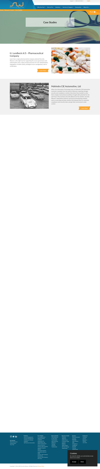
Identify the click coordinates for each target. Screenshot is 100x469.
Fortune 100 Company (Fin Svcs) (43, 458)
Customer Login (65, 441)
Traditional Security (74, 446)
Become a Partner (85, 440)
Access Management (28, 437)
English (88, 1)
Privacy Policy (41, 466)
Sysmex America (41, 445)
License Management (28, 438)
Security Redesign (74, 439)
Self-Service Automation (29, 442)
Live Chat (85, 442)
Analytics (26, 441)
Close (82, 461)
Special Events (54, 441)
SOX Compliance (75, 443)
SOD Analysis (75, 441)
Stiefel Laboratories (42, 443)
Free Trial (12, 444)
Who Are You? (41, 7)
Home (1, 10)
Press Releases (54, 437)
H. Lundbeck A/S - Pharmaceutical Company (42, 438)
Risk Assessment (14, 441)
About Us (85, 7)
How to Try (50, 7)
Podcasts (64, 437)
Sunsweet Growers (42, 450)
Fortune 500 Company (43, 446)
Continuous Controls (28, 440)
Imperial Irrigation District (42, 448)
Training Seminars (53, 445)
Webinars (53, 442)
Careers (84, 438)
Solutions (57, 7)
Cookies (73, 453)
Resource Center (9, 10)
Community (78, 7)
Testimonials (54, 446)
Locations (85, 437)
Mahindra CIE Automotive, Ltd (41, 441)
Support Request (64, 443)
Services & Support (68, 7)
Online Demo (65, 440)
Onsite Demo (13, 443)
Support (72, 1)
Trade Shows (54, 440)
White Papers (65, 445)
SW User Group (65, 446)
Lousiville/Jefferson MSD (42, 452)
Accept (74, 461)
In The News (54, 438)
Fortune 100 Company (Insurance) (43, 455)
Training (74, 448)
